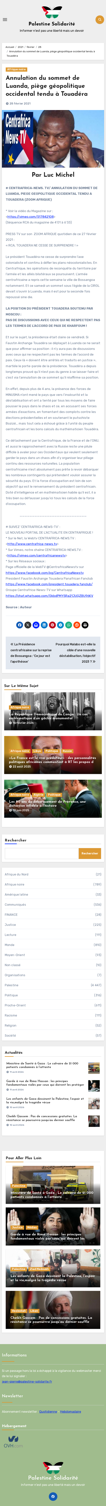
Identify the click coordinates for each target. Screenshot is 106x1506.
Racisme (11, 1015)
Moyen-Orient (15, 955)
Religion (11, 1025)
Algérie (38, 794)
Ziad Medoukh (39, 1269)
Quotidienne (48, 1411)
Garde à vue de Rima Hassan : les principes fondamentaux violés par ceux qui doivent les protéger (47, 1239)
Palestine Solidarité (52, 24)
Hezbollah (19, 1311)
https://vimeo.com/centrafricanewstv (36, 555)
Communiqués (15, 904)
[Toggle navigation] (5, 19)
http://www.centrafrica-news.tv (32, 544)
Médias (32, 1227)
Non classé (13, 965)
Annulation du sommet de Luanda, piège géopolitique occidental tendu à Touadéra (47, 86)
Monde (9, 945)
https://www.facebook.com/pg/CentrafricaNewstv (45, 573)
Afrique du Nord (17, 874)
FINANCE (11, 915)
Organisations (15, 975)
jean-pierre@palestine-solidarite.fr (27, 1381)
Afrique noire (16, 69)
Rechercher (16, 840)
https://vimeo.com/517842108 (30, 217)
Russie (67, 751)
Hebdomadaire (70, 1411)
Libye (37, 751)
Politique (52, 751)
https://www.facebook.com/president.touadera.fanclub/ (49, 584)
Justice (10, 925)
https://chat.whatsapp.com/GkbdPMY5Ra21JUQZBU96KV (49, 596)
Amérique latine (16, 894)
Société (10, 1035)
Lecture (10, 935)
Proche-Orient (15, 1005)
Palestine (11, 985)
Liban (34, 1311)
